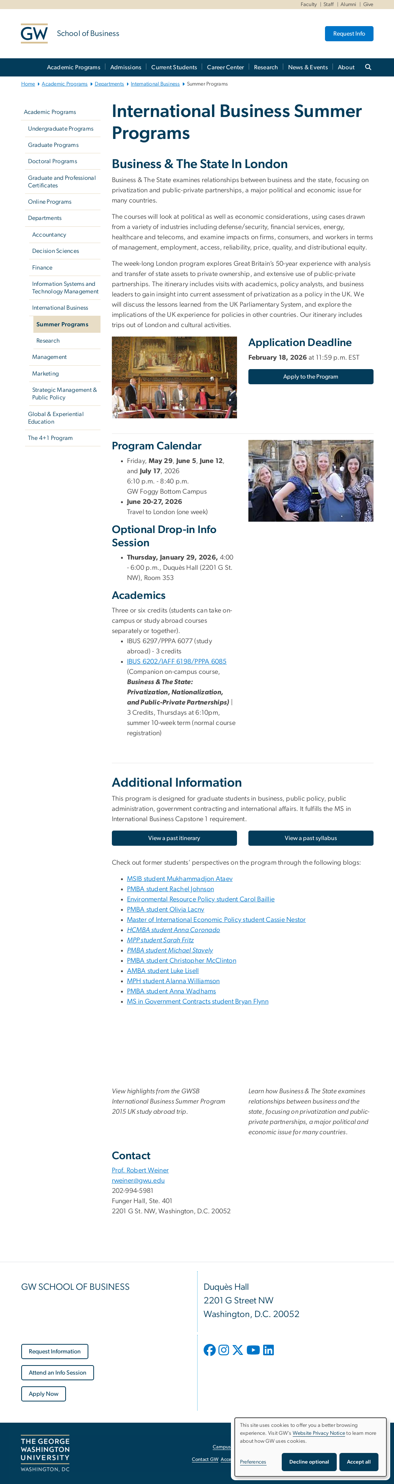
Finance (42, 268)
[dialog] (310, 1447)
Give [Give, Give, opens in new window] (368, 4)
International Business (155, 84)
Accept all (359, 1462)
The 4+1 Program (50, 438)
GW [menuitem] (133, 491)
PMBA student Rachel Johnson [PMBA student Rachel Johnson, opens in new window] (170, 889)
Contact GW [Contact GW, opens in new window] (205, 1459)
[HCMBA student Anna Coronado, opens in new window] (173, 930)
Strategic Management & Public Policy (64, 394)
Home (28, 84)
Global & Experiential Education (56, 418)
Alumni (348, 4)
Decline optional (309, 1462)
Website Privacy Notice (319, 1433)
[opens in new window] (210, 1356)
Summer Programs (62, 324)
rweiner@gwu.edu (138, 1180)
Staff (328, 4)
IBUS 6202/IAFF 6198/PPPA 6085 (177, 661)
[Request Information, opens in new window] (54, 1351)
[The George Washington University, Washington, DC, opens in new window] (45, 1453)
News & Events (308, 67)
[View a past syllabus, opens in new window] (311, 838)
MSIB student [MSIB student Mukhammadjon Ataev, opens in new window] (180, 879)
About (346, 67)
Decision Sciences (55, 251)
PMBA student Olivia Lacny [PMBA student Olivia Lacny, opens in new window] (165, 909)
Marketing (45, 374)
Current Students (174, 67)
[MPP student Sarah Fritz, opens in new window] (160, 940)
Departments (109, 84)
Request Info (349, 34)
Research (266, 67)
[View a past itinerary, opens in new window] (174, 838)
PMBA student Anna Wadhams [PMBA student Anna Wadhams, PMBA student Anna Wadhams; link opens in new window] (171, 991)
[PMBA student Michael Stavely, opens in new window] (170, 950)
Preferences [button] (253, 1462)
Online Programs (50, 202)
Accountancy (49, 235)
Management (49, 357)
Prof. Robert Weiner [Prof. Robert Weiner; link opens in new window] (140, 1170)
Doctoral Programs (52, 161)
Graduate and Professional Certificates (62, 182)
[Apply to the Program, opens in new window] (311, 376)
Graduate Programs (53, 145)
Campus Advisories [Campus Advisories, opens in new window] (233, 1447)
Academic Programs (73, 67)
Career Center (225, 67)
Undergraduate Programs (61, 129)
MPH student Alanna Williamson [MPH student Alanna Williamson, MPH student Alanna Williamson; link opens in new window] (173, 981)
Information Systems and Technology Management (65, 288)
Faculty (309, 4)
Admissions (126, 67)
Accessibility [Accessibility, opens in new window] (234, 1459)
